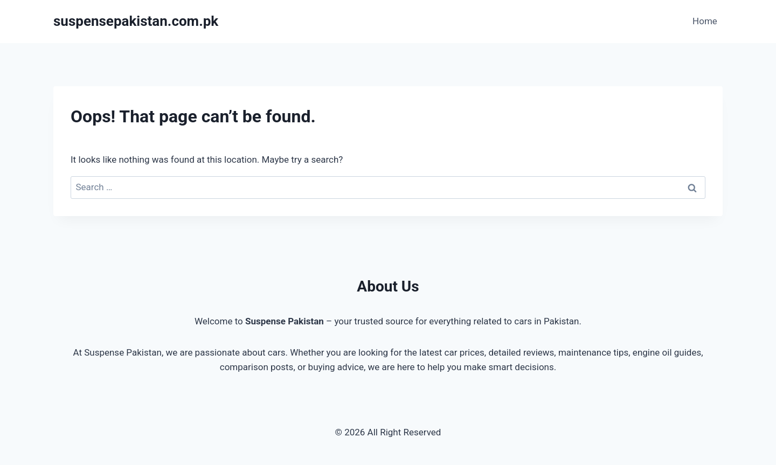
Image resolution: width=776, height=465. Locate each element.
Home (704, 21)
